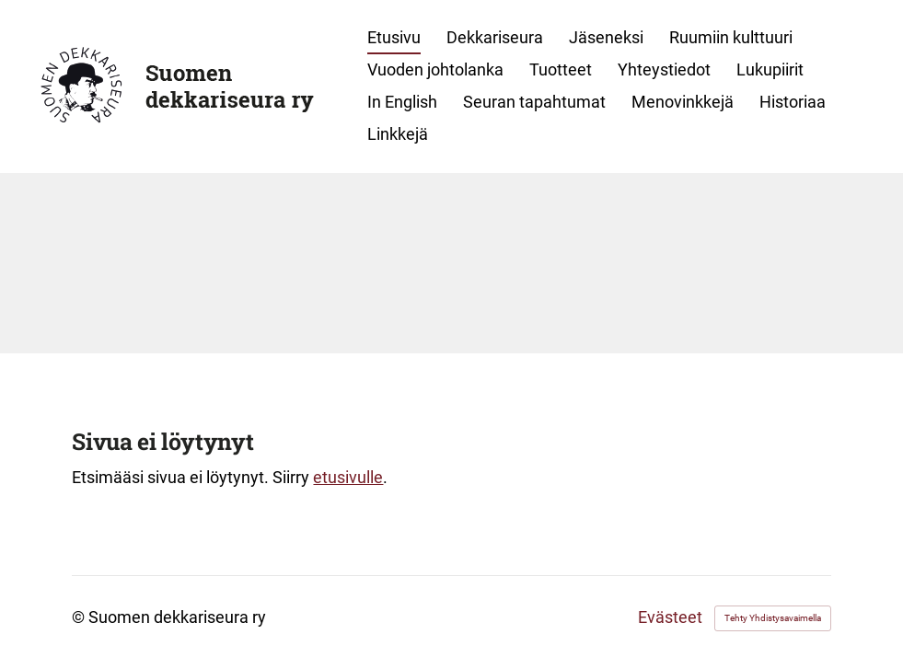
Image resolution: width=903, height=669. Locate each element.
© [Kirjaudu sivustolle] (80, 617)
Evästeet (670, 618)
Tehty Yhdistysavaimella (772, 618)
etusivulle (348, 477)
